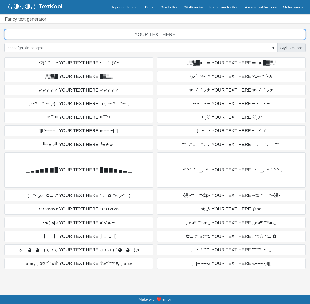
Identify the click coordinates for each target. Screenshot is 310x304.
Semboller (169, 7)
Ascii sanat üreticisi (261, 7)
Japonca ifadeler (125, 7)
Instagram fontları (224, 7)
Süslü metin (193, 7)
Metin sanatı (293, 7)
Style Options (291, 48)
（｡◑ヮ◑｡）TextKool (33, 6)
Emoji (149, 7)
